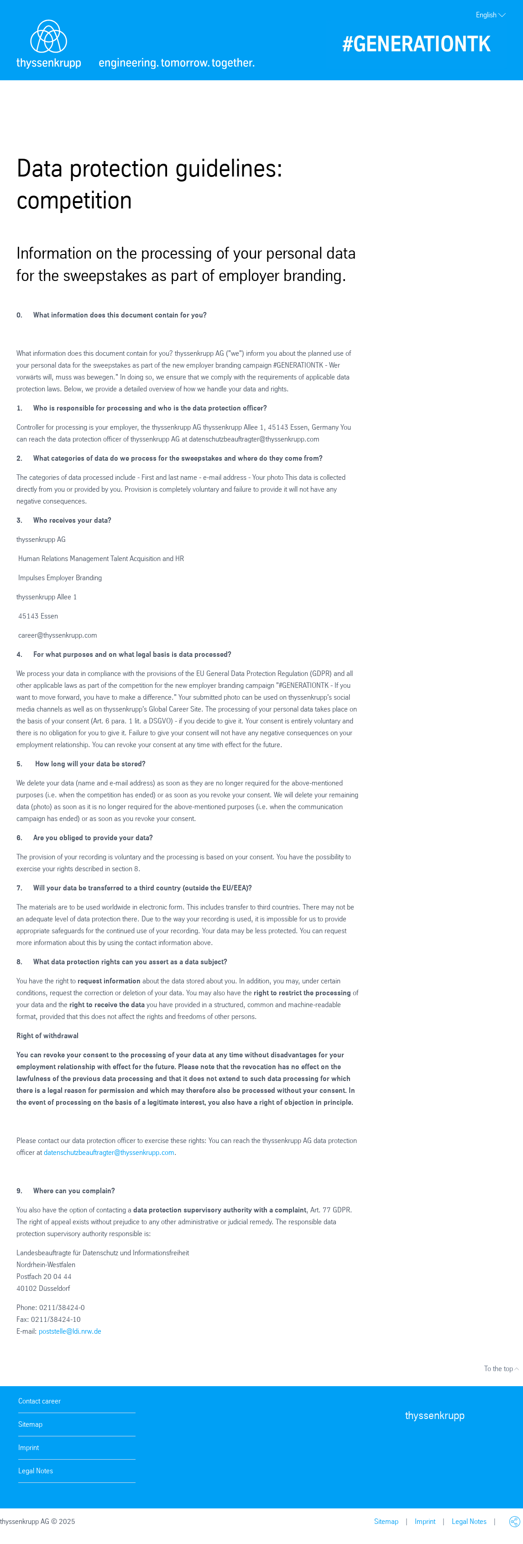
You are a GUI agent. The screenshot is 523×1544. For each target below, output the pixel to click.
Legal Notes (35, 1470)
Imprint (28, 1447)
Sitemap (30, 1424)
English (491, 15)
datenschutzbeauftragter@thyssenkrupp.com (109, 1152)
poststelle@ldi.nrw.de (70, 1331)
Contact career (39, 1401)
